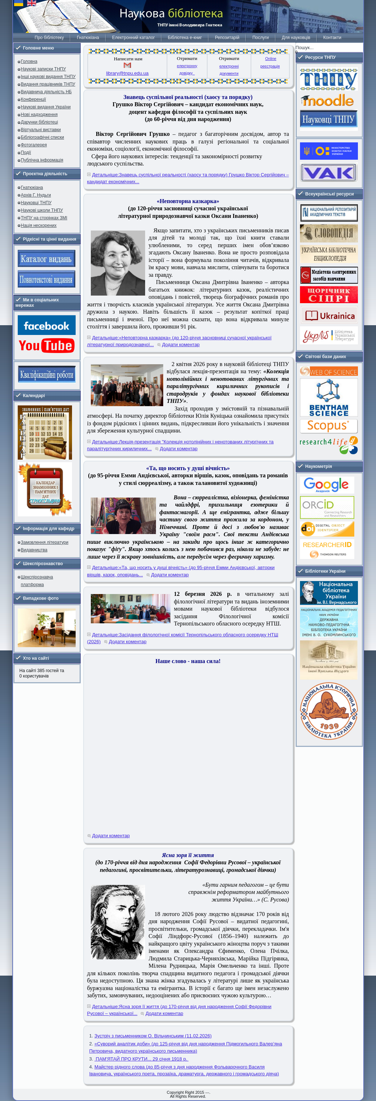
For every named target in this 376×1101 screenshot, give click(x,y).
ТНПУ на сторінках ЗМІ (44, 217)
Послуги (260, 37)
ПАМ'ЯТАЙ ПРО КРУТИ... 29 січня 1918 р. (141, 1059)
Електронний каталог (133, 37)
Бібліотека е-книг (185, 37)
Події (26, 152)
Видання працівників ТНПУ (48, 84)
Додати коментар (181, 344)
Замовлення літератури (44, 542)
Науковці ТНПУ (36, 202)
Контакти (332, 37)
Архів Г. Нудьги (36, 195)
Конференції (33, 99)
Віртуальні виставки (41, 129)
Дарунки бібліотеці (39, 122)
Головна (29, 61)
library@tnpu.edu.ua (127, 73)
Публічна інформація (42, 160)
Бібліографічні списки (42, 137)
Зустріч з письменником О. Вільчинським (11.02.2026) (153, 1035)
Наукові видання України (46, 106)
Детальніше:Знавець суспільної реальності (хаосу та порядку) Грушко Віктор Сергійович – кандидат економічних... (188, 178)
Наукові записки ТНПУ (43, 69)
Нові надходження (39, 114)
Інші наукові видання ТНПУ (48, 76)
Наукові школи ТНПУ (42, 210)
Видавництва (34, 549)
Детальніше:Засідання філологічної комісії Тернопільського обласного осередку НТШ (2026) (182, 638)
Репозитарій (227, 37)
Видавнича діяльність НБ (46, 91)
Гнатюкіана (88, 37)
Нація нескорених (39, 225)
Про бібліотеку (49, 37)
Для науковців (296, 37)
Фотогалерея (34, 144)
